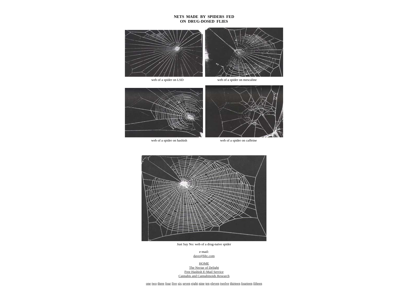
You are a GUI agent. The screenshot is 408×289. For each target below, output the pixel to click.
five (174, 283)
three (161, 283)
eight (194, 283)
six (180, 283)
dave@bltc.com (204, 256)
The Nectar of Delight (204, 267)
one (148, 283)
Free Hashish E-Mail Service (204, 272)
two (154, 283)
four (168, 283)
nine (202, 283)
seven (186, 283)
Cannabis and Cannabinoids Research (204, 276)
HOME (204, 263)
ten (207, 283)
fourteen (246, 283)
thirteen (235, 283)
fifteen (257, 283)
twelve (224, 283)
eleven (215, 283)
